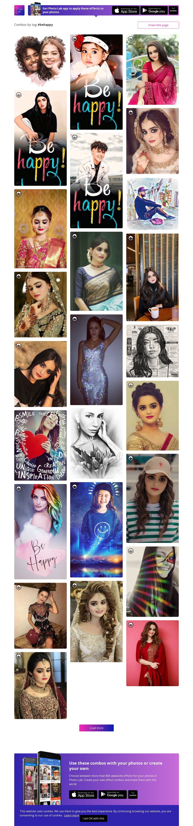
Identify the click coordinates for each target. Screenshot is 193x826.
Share (158, 25)
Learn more (71, 815)
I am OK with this (93, 818)
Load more (96, 728)
